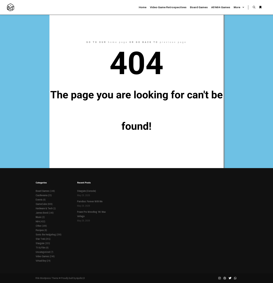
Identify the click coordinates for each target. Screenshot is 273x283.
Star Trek (40, 239)
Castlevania (41, 195)
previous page (173, 42)
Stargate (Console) (86, 191)
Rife (38, 278)
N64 (38, 221)
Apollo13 (80, 278)
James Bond (42, 212)
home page (118, 42)
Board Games (42, 191)
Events (39, 199)
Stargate (40, 243)
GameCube (41, 204)
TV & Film (40, 247)
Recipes (40, 230)
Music (39, 217)
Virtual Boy (41, 260)
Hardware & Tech (44, 208)
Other (38, 226)
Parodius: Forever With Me (90, 201)
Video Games (42, 256)
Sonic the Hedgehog (46, 234)
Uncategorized (43, 252)
